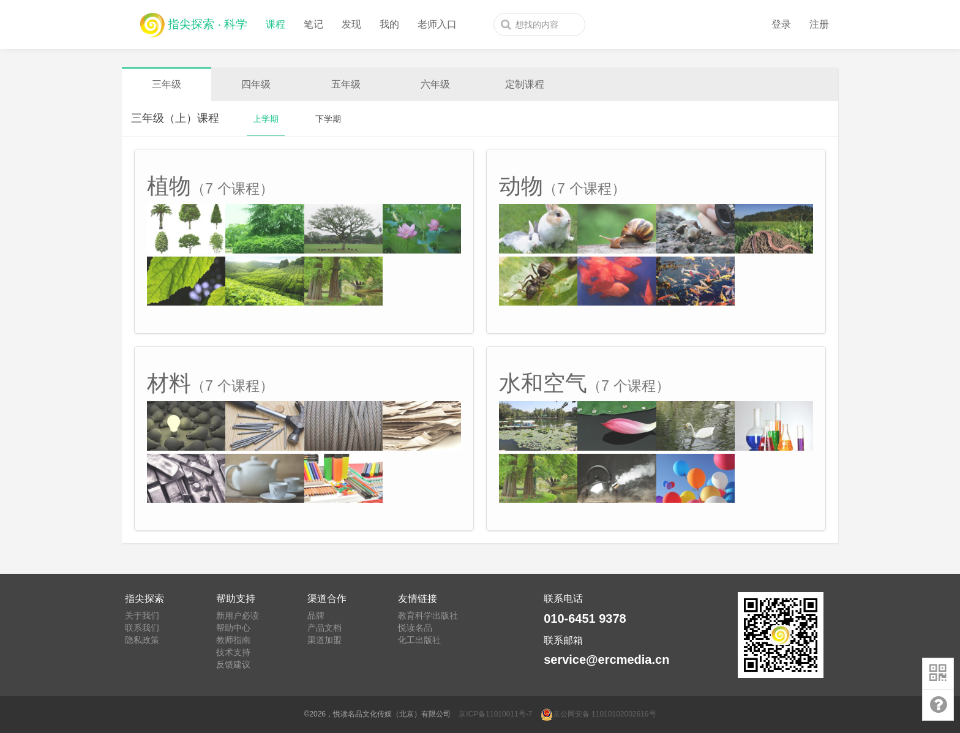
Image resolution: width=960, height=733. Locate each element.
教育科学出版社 (428, 615)
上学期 (266, 119)
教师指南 (233, 640)
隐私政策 (142, 640)
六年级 (435, 84)
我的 (389, 24)
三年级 (166, 84)
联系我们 (142, 628)
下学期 (328, 119)
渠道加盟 (324, 640)
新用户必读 (237, 615)
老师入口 (437, 24)
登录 (781, 24)
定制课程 (524, 84)
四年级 (256, 84)
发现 (351, 24)
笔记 (313, 24)
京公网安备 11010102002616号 (598, 714)
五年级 (346, 84)
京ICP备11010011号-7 (495, 714)
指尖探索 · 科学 (193, 22)
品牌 (315, 615)
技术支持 (233, 652)
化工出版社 (419, 640)
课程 (275, 24)
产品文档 (324, 628)
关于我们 (142, 615)
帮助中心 (233, 628)
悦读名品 (415, 628)
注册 (819, 24)
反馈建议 (233, 664)
